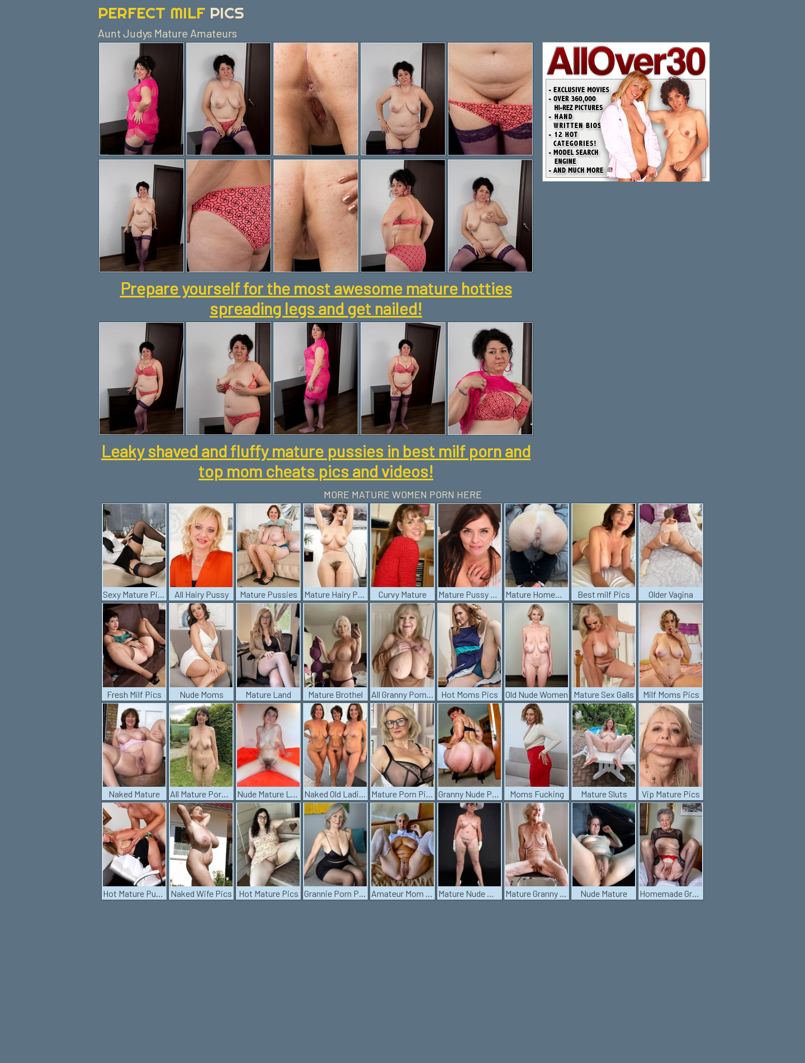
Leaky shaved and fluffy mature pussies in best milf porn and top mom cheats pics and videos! (316, 461)
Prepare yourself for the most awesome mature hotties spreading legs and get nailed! (316, 298)
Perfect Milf (171, 12)
